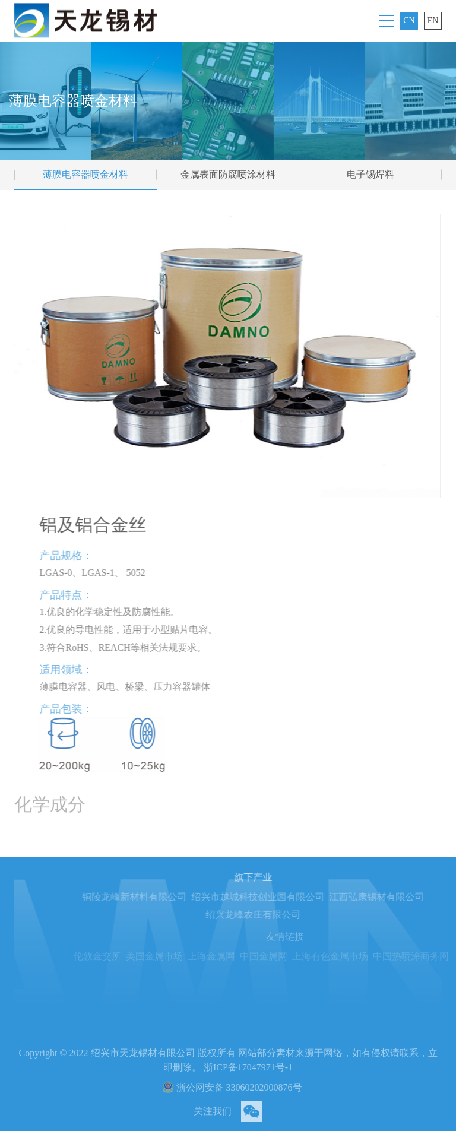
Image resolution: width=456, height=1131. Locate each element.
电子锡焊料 (370, 174)
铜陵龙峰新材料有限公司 (151, 897)
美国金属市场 (174, 956)
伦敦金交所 (117, 956)
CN (408, 20)
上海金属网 (231, 956)
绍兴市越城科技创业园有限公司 (274, 897)
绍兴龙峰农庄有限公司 (269, 915)
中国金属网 (284, 956)
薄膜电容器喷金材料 (85, 174)
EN (433, 20)
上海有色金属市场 (350, 956)
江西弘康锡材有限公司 (393, 897)
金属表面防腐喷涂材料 (228, 174)
